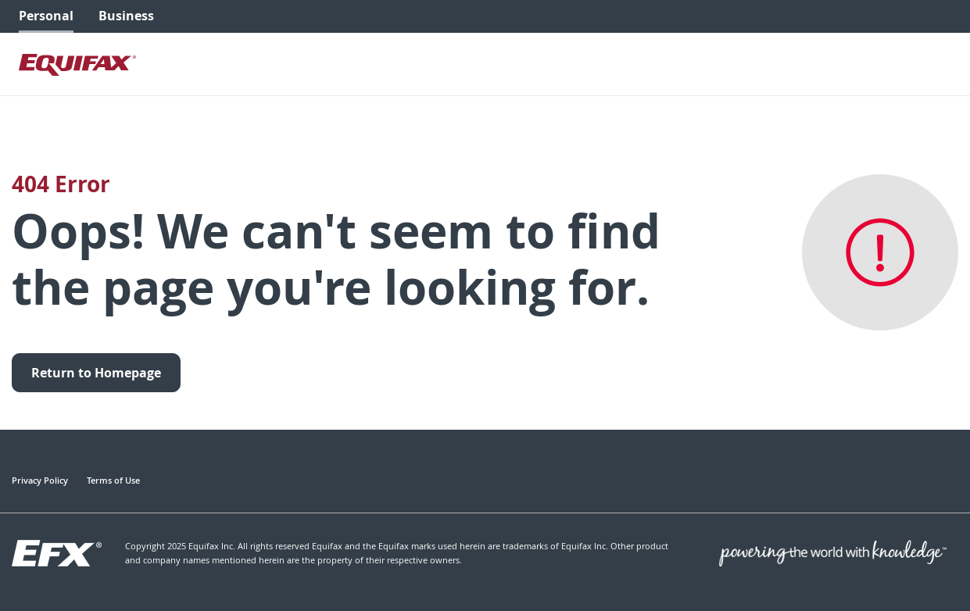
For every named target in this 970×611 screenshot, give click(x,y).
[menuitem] (46, 16)
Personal (46, 15)
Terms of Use (113, 480)
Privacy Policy (40, 480)
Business (126, 15)
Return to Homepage (96, 372)
